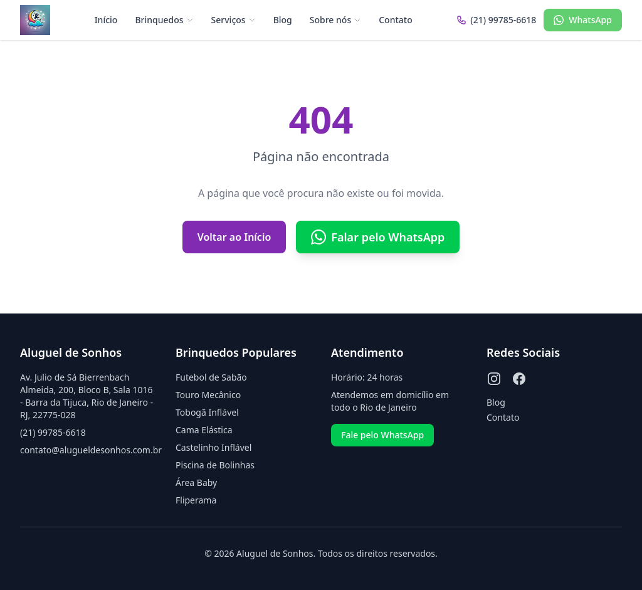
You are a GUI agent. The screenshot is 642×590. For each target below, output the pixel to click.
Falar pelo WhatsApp (378, 237)
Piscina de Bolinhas (215, 465)
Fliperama (196, 500)
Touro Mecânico (208, 395)
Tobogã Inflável (207, 412)
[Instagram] (494, 378)
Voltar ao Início (234, 237)
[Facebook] (519, 378)
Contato (396, 20)
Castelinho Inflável (213, 447)
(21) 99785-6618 (53, 432)
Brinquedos (164, 20)
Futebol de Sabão (211, 377)
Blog (282, 20)
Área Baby (196, 482)
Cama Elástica (204, 430)
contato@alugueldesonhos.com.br (91, 450)
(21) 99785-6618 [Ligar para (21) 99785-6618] (496, 20)
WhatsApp (583, 20)
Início (106, 20)
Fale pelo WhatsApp (382, 435)
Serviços (233, 20)
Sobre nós (335, 20)
